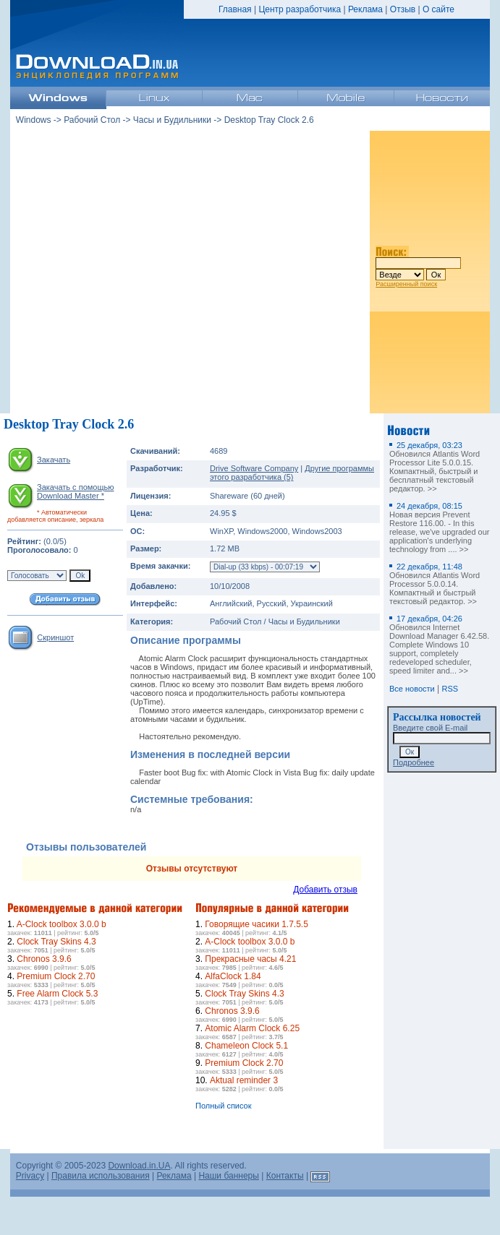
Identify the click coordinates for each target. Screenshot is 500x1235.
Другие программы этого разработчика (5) (292, 472)
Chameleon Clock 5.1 (246, 1046)
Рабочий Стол (92, 120)
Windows (33, 120)
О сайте (438, 9)
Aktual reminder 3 (244, 1080)
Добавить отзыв (325, 890)
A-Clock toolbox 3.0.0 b (61, 924)
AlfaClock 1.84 (232, 976)
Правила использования (100, 1176)
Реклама (365, 9)
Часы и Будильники (172, 120)
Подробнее (413, 762)
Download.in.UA (139, 1166)
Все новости (412, 688)
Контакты (285, 1176)
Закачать (53, 459)
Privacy (30, 1176)
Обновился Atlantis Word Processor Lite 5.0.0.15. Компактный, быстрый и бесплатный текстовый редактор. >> (434, 467)
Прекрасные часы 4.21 (250, 959)
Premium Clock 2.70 (56, 976)
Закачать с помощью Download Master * (75, 491)
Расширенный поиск (406, 284)
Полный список (223, 1105)
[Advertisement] (135, 272)
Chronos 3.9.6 (44, 959)
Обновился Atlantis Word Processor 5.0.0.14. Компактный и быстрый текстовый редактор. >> (434, 584)
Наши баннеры (228, 1176)
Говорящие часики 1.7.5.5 (256, 924)
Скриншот (55, 637)
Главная (235, 9)
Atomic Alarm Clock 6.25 (252, 1028)
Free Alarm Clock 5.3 (57, 994)
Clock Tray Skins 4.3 (56, 942)
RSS (450, 688)
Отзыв (402, 9)
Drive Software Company (254, 468)
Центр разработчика (299, 9)
